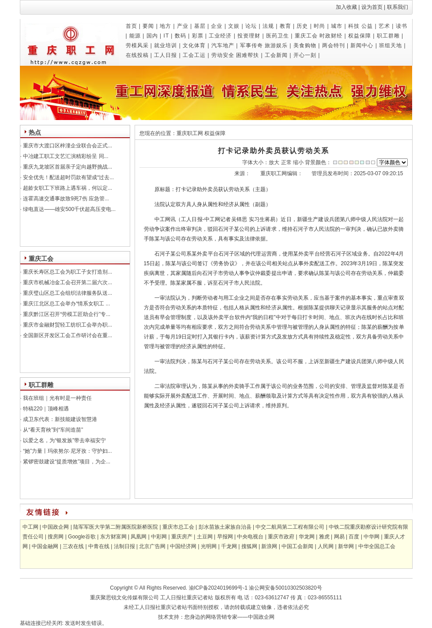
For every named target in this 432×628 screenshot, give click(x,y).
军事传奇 (251, 45)
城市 (336, 26)
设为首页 (372, 7)
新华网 (346, 546)
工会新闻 (276, 55)
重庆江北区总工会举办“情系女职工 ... (66, 304)
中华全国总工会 (376, 546)
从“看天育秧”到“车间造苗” (52, 430)
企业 (216, 26)
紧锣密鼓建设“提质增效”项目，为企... (66, 462)
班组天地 (390, 45)
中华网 (371, 537)
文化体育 (194, 45)
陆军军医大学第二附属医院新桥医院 (115, 527)
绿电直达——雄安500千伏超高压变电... (69, 209)
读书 (401, 26)
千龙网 (229, 546)
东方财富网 (113, 537)
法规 (268, 26)
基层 (200, 26)
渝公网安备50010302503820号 (285, 588)
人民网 (326, 546)
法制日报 (124, 546)
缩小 (298, 162)
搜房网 (56, 537)
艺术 (384, 26)
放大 (274, 162)
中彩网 (159, 537)
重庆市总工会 (178, 527)
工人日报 (165, 55)
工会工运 (194, 55)
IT (166, 36)
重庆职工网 (190, 133)
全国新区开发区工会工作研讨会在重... (67, 335)
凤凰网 (139, 537)
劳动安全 (222, 55)
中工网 (30, 527)
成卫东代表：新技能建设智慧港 (59, 419)
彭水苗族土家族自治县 (225, 527)
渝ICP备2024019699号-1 (217, 588)
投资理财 (248, 36)
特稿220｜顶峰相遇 (45, 409)
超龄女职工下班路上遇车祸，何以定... (67, 188)
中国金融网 (45, 546)
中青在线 (98, 546)
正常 (286, 162)
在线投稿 (137, 55)
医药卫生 (277, 36)
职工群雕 (388, 36)
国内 (152, 36)
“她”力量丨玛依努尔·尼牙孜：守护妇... (67, 451)
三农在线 (73, 546)
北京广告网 (152, 546)
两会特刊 (333, 45)
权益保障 (359, 36)
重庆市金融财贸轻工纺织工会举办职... (67, 325)
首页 (131, 26)
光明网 (209, 546)
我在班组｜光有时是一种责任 (57, 398)
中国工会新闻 (297, 546)
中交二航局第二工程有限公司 (289, 527)
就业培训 (165, 45)
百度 (354, 537)
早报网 (225, 537)
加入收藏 (346, 7)
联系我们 (397, 7)
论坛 (251, 26)
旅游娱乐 (276, 45)
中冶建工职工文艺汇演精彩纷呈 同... (65, 156)
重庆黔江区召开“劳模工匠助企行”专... (66, 314)
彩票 (197, 36)
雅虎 (324, 537)
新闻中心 (361, 45)
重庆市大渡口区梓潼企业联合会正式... (67, 146)
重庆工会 (306, 36)
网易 (339, 537)
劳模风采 (137, 45)
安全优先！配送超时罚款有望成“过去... (68, 177)
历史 (302, 26)
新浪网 (269, 546)
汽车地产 (222, 45)
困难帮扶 (247, 55)
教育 (285, 26)
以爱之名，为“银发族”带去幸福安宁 (64, 440)
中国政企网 (55, 527)
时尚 (319, 26)
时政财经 (330, 36)
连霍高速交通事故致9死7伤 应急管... (65, 199)
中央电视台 (250, 537)
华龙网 (307, 537)
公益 (367, 26)
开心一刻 (304, 55)
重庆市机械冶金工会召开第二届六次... (67, 282)
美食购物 (304, 45)
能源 (135, 36)
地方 (165, 26)
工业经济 (220, 36)
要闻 (148, 26)
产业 (182, 26)
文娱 (234, 26)
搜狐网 (249, 546)
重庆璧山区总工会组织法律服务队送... (67, 293)
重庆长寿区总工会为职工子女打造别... (67, 272)
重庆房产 (181, 537)
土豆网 (205, 537)
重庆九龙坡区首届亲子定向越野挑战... (67, 167)
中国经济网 (183, 546)
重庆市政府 (281, 537)
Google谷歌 (82, 537)
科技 (354, 26)
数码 (180, 36)
